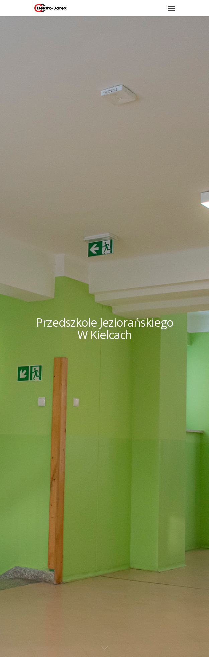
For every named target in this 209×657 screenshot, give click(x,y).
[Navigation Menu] (171, 8)
